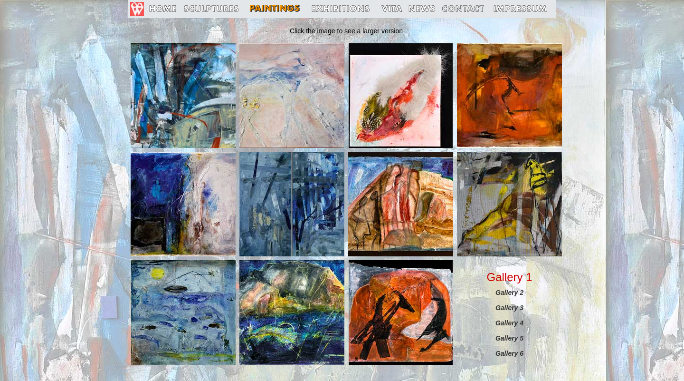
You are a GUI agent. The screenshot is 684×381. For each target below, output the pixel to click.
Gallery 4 (509, 323)
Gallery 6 (509, 353)
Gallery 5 (509, 338)
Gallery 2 (509, 292)
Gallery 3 (509, 308)
